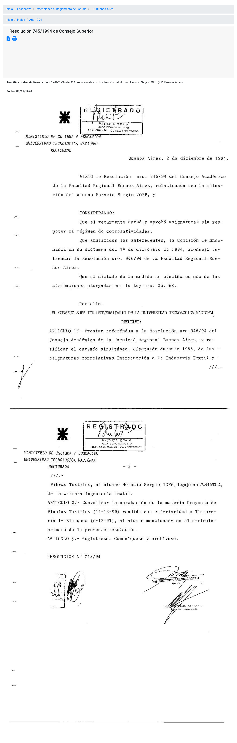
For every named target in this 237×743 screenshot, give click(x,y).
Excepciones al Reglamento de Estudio (61, 9)
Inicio (9, 9)
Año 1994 (35, 20)
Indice (21, 20)
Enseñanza (24, 9)
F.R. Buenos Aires (102, 9)
